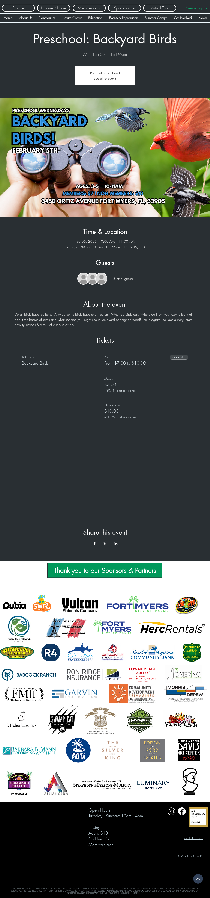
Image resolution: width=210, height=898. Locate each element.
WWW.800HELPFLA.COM (75, 891)
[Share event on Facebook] (95, 543)
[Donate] (18, 8)
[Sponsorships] (124, 8)
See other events (105, 78)
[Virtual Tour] (159, 8)
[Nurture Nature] (53, 8)
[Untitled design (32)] (171, 811)
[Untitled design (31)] (182, 811)
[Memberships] (89, 8)
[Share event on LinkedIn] (116, 543)
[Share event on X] (105, 543)
